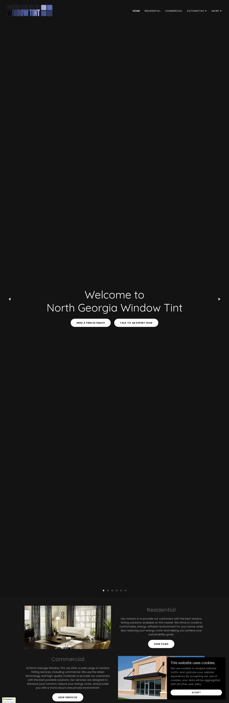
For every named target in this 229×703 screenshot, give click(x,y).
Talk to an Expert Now (136, 323)
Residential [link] (153, 11)
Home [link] (136, 11)
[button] (103, 590)
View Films (161, 644)
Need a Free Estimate (91, 323)
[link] (30, 10)
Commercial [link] (173, 11)
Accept (196, 692)
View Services (67, 697)
